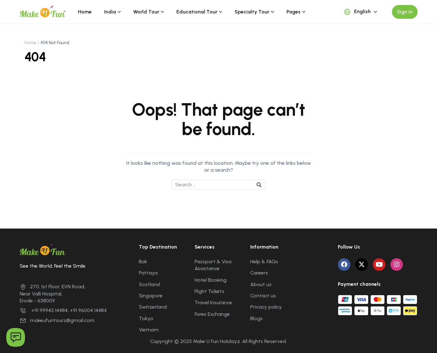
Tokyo (146, 318)
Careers (259, 273)
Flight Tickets (209, 291)
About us (261, 284)
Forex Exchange (212, 314)
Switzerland (153, 307)
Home (85, 12)
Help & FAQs (264, 262)
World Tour (146, 12)
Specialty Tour (252, 12)
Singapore (151, 296)
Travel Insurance (213, 302)
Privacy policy (266, 307)
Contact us (263, 296)
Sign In (405, 12)
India (110, 12)
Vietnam (149, 330)
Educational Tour (196, 12)
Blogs (256, 318)
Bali (143, 262)
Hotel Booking (210, 280)
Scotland (149, 284)
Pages (294, 12)
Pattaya (148, 273)
